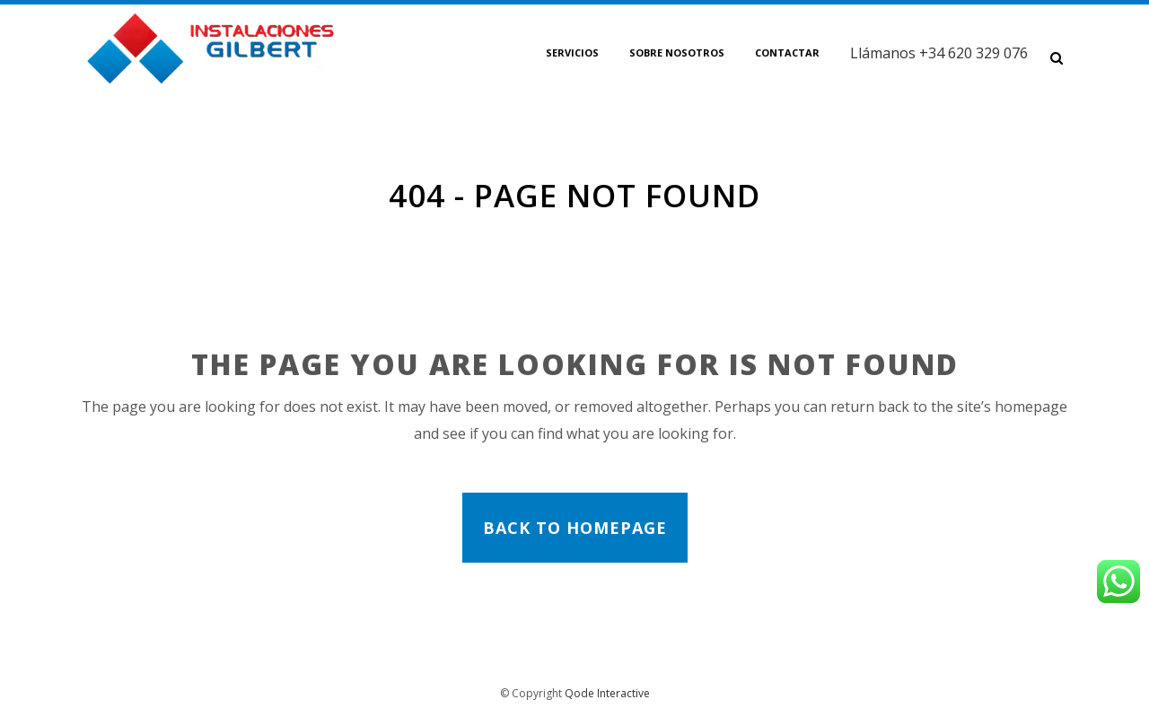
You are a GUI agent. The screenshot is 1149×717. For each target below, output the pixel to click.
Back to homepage (575, 527)
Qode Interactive (607, 693)
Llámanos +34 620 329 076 (939, 53)
